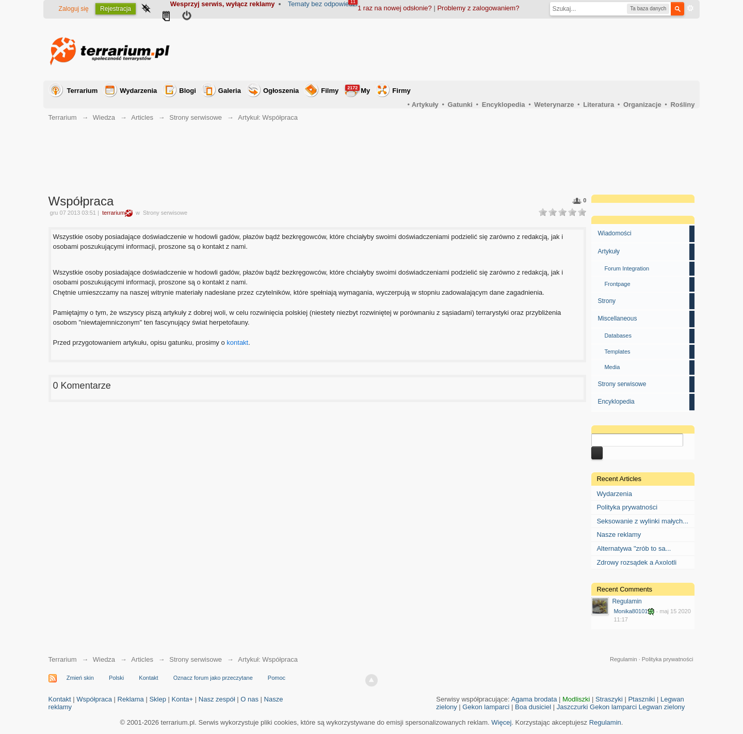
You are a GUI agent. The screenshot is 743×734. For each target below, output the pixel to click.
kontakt (237, 342)
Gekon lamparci (485, 707)
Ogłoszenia (281, 90)
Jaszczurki (572, 707)
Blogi (187, 90)
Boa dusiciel (533, 707)
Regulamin (626, 601)
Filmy (329, 90)
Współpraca (94, 699)
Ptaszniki (641, 699)
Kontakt (148, 678)
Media (612, 367)
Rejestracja (115, 8)
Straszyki (609, 699)
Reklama (131, 699)
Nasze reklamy (618, 534)
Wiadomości (614, 233)
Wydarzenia (138, 90)
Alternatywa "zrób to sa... (633, 548)
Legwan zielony (662, 707)
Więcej (501, 722)
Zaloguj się (74, 8)
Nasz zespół (217, 699)
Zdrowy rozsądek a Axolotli (636, 562)
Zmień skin (80, 678)
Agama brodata (534, 699)
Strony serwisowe (621, 384)
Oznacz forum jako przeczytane (213, 678)
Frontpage (617, 284)
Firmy (401, 90)
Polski (116, 678)
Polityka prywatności (626, 507)
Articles (142, 659)
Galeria (229, 90)
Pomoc (276, 678)
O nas (249, 699)
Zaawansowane (690, 8)
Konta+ (182, 699)
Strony (606, 301)
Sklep (157, 699)
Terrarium (82, 90)
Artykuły (608, 251)
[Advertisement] (506, 49)
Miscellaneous (617, 318)
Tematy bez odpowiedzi (323, 4)
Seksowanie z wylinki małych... (642, 521)
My (357, 89)
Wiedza (104, 659)
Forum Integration (626, 268)
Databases (618, 335)
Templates (617, 351)
